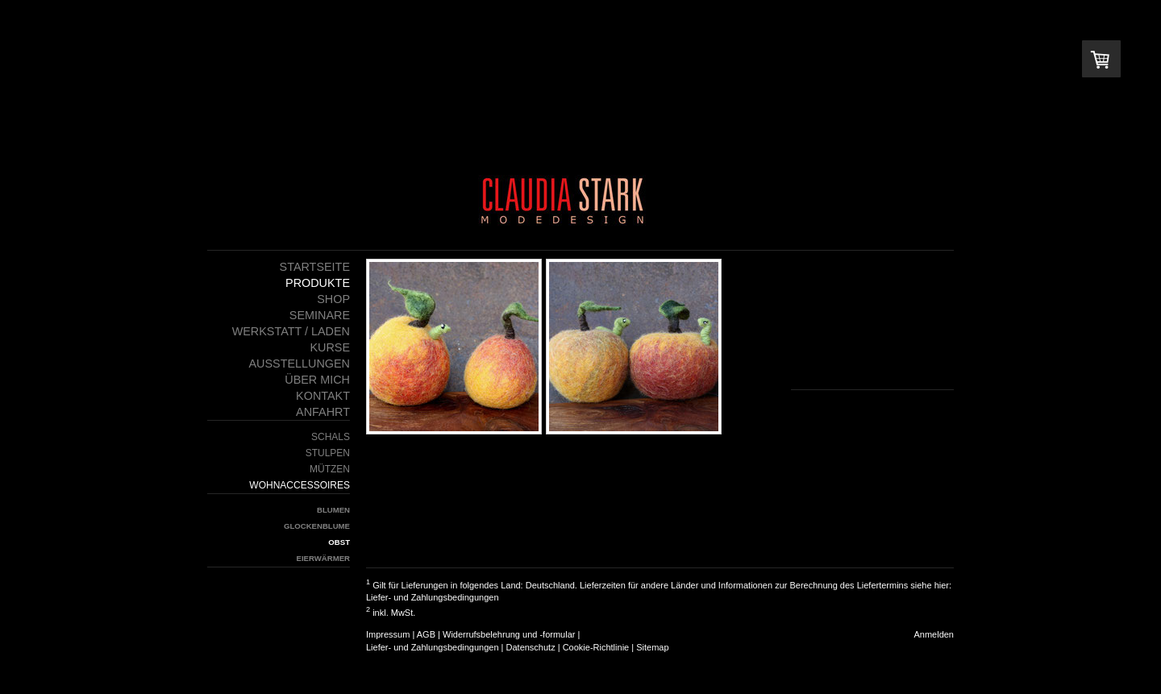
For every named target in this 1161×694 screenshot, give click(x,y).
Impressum (388, 634)
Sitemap (652, 647)
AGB (426, 634)
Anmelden (933, 634)
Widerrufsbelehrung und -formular (509, 634)
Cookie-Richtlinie (596, 647)
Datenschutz (531, 647)
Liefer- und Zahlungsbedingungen (432, 597)
